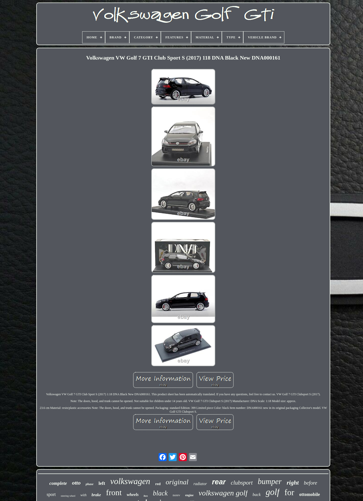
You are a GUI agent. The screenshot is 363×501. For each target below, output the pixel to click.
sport (51, 494)
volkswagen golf (223, 493)
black (160, 493)
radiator (200, 484)
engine (189, 495)
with (83, 495)
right (293, 482)
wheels (133, 494)
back (257, 494)
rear (219, 482)
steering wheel (68, 495)
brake (96, 495)
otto (76, 483)
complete (58, 483)
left (102, 483)
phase (90, 484)
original (177, 482)
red (158, 484)
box (146, 495)
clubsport (242, 483)
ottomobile (309, 494)
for (289, 492)
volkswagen (130, 481)
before (310, 483)
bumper (270, 481)
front (114, 492)
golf (272, 492)
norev (176, 495)
